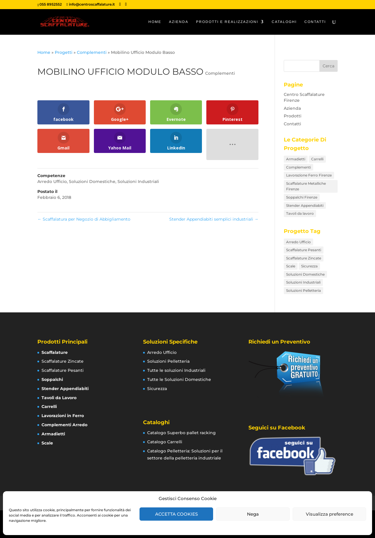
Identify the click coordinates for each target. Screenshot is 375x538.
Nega (253, 514)
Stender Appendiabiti (65, 388)
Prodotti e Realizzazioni (227, 22)
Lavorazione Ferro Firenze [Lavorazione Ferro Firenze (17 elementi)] (309, 175)
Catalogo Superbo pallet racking (181, 432)
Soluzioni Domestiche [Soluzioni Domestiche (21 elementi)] (305, 274)
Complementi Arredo (64, 424)
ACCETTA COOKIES (176, 514)
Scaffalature (55, 352)
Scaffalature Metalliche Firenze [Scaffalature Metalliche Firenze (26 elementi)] (306, 186)
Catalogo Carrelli (164, 441)
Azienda (178, 22)
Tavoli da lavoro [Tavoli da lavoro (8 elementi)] (300, 213)
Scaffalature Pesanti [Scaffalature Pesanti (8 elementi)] (303, 250)
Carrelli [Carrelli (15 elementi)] (317, 159)
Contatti (315, 22)
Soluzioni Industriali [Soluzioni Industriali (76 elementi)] (303, 282)
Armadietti (53, 434)
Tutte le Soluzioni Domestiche (179, 379)
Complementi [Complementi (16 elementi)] (298, 167)
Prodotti (292, 116)
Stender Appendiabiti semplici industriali (213, 219)
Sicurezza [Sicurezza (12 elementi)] (309, 266)
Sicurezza (157, 388)
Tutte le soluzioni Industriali (176, 370)
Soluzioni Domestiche (92, 181)
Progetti (63, 52)
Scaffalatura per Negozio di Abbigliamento (83, 219)
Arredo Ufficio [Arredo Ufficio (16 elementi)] (298, 242)
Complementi (92, 52)
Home (154, 22)
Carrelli (49, 406)
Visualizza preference (329, 514)
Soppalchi (52, 379)
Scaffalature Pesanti (63, 370)
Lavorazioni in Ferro (63, 415)
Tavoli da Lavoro (59, 397)
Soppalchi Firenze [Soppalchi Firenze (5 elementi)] (301, 197)
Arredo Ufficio (52, 181)
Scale (47, 443)
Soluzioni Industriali (138, 181)
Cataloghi (284, 22)
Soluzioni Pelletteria (168, 361)
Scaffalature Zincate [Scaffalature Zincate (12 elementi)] (303, 258)
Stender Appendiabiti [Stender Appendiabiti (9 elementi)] (304, 205)
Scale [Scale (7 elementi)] (290, 266)
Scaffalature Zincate (63, 361)
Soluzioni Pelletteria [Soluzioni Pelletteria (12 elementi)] (303, 290)
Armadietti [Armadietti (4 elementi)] (295, 159)
